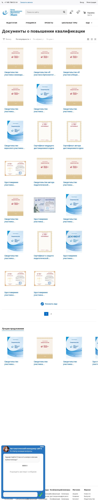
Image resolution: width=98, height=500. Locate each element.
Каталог (76, 499)
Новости (87, 494)
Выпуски (87, 496)
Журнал (87, 490)
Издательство (89, 499)
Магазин (76, 490)
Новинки (76, 496)
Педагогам (11, 23)
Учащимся (31, 23)
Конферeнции (56, 490)
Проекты (49, 23)
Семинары (65, 490)
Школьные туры (69, 23)
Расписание (8, 499)
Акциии (75, 494)
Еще (89, 23)
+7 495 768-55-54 (10, 2)
